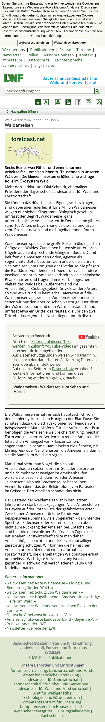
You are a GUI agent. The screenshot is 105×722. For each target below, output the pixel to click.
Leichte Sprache (68, 60)
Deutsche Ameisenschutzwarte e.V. (39, 614)
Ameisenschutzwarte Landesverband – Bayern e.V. (52, 619)
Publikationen (42, 49)
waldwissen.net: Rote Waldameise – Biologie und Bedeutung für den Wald (48, 585)
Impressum (12, 60)
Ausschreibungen (59, 55)
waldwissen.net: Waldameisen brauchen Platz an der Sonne (52, 608)
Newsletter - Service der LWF (31, 628)
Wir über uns (13, 49)
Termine (83, 49)
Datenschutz (38, 60)
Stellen (32, 55)
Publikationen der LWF (26, 623)
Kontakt (86, 55)
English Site (44, 65)
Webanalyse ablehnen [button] (34, 42)
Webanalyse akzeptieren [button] (70, 42)
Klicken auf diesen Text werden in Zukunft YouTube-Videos (42, 344)
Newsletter (11, 55)
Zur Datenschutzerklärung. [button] (43, 36)
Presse (65, 49)
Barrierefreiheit (15, 65)
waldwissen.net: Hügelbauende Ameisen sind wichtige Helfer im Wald (53, 599)
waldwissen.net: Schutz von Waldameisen (45, 592)
